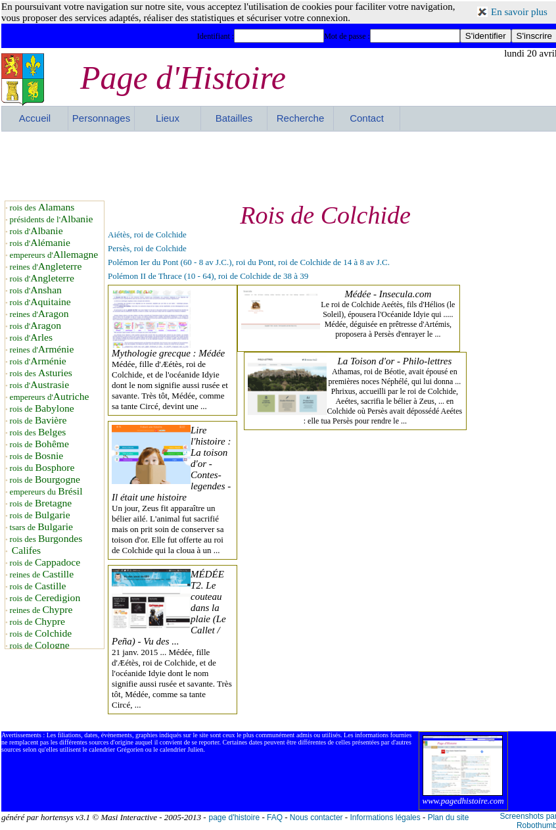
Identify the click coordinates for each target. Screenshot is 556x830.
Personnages (101, 118)
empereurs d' (54, 255)
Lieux (167, 118)
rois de (42, 409)
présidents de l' (51, 219)
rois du (42, 468)
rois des (42, 207)
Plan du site (448, 817)
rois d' (36, 231)
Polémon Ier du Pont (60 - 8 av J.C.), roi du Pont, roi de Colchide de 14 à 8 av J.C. (249, 262)
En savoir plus (519, 12)
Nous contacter (316, 817)
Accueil (35, 118)
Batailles (234, 118)
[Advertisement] (279, 164)
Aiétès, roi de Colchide (147, 234)
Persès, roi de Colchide (147, 248)
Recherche (301, 118)
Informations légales (385, 817)
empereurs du (46, 492)
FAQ (275, 817)
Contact (367, 118)
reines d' (46, 267)
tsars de (41, 527)
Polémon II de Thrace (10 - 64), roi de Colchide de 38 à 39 (208, 276)
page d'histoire (234, 817)
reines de (42, 574)
